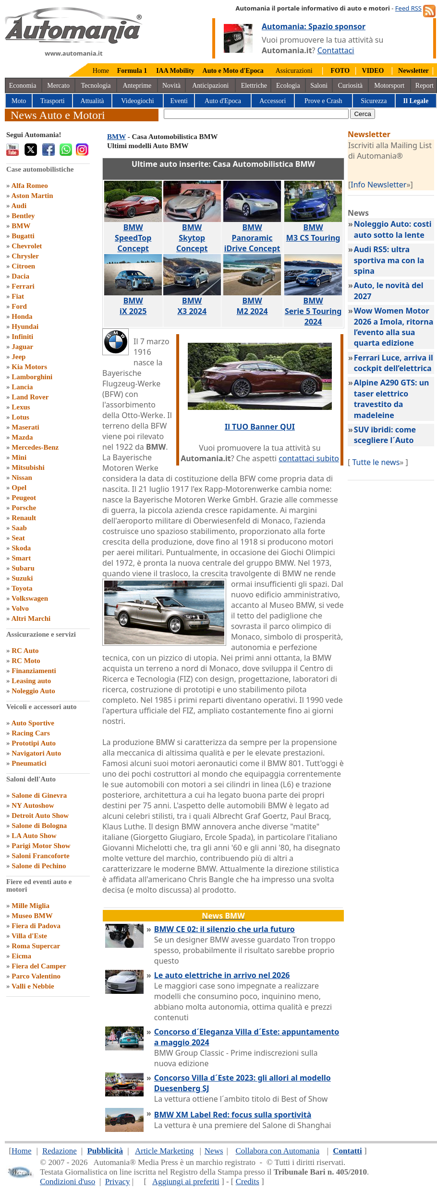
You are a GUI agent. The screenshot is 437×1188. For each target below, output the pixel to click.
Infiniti (22, 336)
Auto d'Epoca (223, 101)
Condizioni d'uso (67, 1181)
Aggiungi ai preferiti (185, 1181)
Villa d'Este (29, 936)
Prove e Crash (323, 101)
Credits (247, 1181)
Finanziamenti (34, 671)
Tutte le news (376, 462)
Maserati (25, 427)
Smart (21, 558)
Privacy (117, 1181)
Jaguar (22, 346)
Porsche (24, 508)
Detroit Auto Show (40, 815)
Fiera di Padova (36, 926)
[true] (256, 114)
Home (101, 70)
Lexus (21, 407)
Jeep (18, 357)
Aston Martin (32, 195)
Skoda (21, 548)
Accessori (272, 101)
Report (424, 85)
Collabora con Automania (278, 1150)
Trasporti (52, 101)
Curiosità (350, 85)
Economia (22, 85)
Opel (19, 487)
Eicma (21, 956)
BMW (21, 226)
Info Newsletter (378, 184)
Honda (22, 316)
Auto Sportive (32, 723)
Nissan (22, 477)
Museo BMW (32, 916)
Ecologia (288, 85)
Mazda (22, 437)
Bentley (23, 216)
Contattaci (335, 50)
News (214, 1150)
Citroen (23, 266)
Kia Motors (29, 367)
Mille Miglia (30, 905)
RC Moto (26, 660)
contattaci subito (309, 458)
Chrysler (25, 256)
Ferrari (23, 286)
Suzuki (22, 578)
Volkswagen (30, 598)
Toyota (22, 588)
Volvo (20, 608)
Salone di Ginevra (39, 795)
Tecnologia (96, 85)
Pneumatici (29, 763)
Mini (19, 457)
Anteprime (136, 85)
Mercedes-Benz (35, 447)
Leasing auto (31, 681)
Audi (18, 206)
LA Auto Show (34, 835)
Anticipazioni (210, 85)
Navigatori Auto (36, 753)
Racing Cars (31, 733)
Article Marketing (164, 1150)
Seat (18, 538)
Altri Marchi (30, 618)
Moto (19, 101)
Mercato (58, 85)
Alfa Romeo (29, 185)
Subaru (23, 568)
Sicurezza (374, 101)
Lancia (22, 387)
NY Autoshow (33, 805)
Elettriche (254, 85)
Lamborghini (32, 377)
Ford (19, 306)
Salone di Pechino (39, 866)
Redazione (59, 1150)
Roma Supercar (36, 946)
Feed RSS (408, 8)
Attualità (92, 101)
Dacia (20, 276)
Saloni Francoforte (40, 856)
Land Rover (30, 397)
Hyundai (25, 326)
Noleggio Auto (33, 691)
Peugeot (24, 497)
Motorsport (389, 85)
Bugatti (23, 236)
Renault (24, 518)
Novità (171, 85)
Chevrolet (27, 246)
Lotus (20, 417)
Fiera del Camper (39, 966)
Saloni (319, 85)
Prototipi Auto (34, 743)
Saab (19, 528)
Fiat (18, 296)
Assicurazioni (294, 70)
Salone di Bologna (39, 825)
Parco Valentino (36, 976)
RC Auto (25, 650)
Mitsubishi (28, 467)
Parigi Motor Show (41, 846)
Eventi (179, 101)
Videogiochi (137, 101)
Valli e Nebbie (33, 986)
